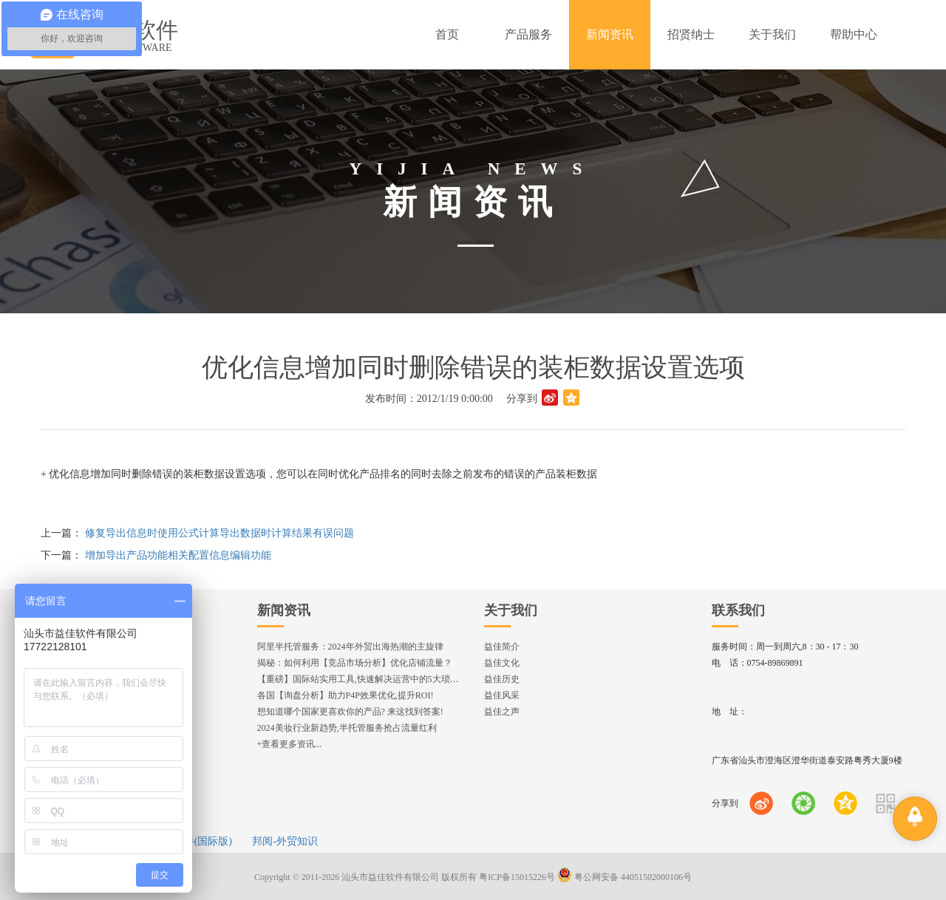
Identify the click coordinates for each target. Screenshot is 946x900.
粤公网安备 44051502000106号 (624, 877)
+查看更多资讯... (289, 744)
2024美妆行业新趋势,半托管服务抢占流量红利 (347, 728)
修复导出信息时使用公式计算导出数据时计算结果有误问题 (219, 533)
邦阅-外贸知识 (285, 841)
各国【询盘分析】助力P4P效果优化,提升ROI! (345, 695)
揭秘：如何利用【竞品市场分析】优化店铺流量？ (354, 663)
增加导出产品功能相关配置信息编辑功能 (178, 555)
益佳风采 (502, 695)
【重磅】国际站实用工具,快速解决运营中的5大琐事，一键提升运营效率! (399, 679)
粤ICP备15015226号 (517, 877)
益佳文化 (502, 663)
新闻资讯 (283, 610)
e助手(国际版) (200, 841)
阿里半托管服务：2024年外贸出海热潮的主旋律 (350, 646)
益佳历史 (502, 679)
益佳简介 (502, 646)
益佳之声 (502, 711)
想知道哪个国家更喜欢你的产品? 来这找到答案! (350, 711)
